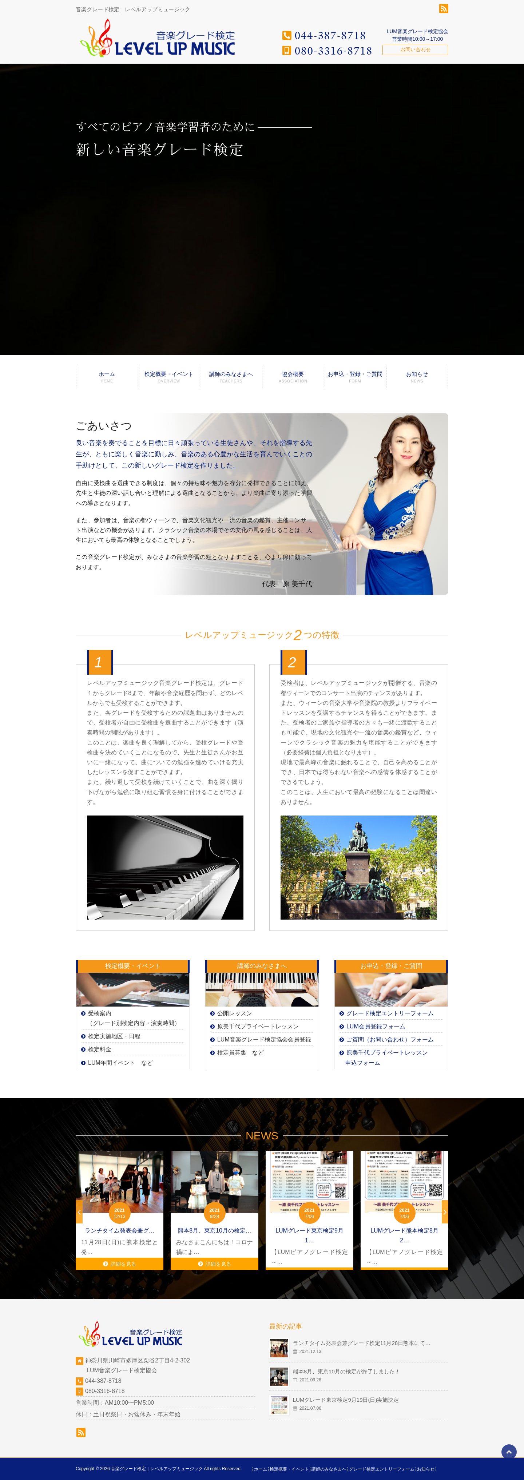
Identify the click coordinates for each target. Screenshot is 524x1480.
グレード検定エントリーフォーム (390, 1013)
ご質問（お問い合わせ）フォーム (390, 1039)
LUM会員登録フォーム (375, 1026)
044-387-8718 (103, 1381)
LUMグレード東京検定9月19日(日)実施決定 (346, 1400)
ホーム (107, 379)
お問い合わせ (415, 49)
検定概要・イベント (169, 379)
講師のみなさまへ (231, 379)
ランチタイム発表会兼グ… (120, 1230)
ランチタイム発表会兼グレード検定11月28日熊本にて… (361, 1343)
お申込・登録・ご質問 (355, 379)
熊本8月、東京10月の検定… (214, 1230)
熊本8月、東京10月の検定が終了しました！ (346, 1371)
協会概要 (293, 379)
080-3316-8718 (105, 1391)
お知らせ (417, 379)
